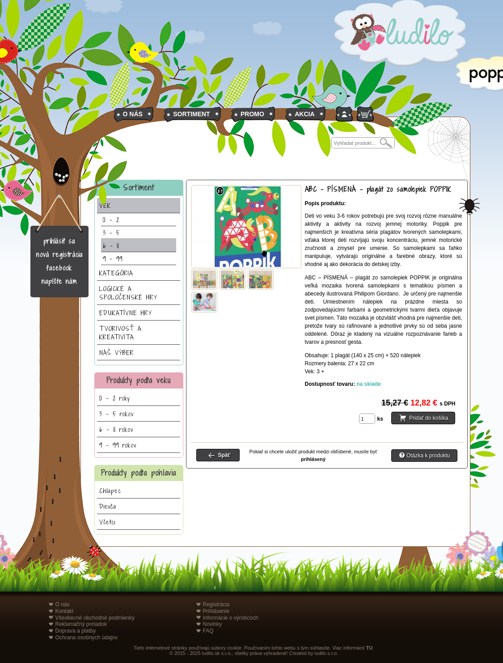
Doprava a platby (75, 631)
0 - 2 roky (114, 398)
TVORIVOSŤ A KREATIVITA (120, 332)
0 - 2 (111, 219)
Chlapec (110, 490)
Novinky (212, 624)
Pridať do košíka (428, 418)
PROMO (252, 114)
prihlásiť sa (59, 241)
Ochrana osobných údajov (86, 637)
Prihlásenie (216, 611)
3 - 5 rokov (116, 414)
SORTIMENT (191, 114)
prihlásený (313, 459)
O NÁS (133, 114)
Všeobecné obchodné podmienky (95, 618)
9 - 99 (113, 258)
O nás (62, 604)
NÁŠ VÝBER (116, 352)
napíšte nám (59, 281)
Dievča (107, 506)
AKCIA (304, 114)
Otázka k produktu (428, 455)
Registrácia (216, 604)
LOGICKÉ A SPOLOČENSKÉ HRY (128, 292)
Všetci (107, 522)
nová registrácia (59, 254)
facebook (59, 268)
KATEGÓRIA (116, 273)
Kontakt (64, 611)
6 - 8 (111, 245)
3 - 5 (111, 232)
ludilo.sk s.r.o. (217, 653)
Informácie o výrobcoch (230, 618)
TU (369, 647)
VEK (105, 205)
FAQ (208, 631)
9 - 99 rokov (117, 445)
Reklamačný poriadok (81, 624)
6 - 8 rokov (116, 429)
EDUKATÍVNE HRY (125, 312)
